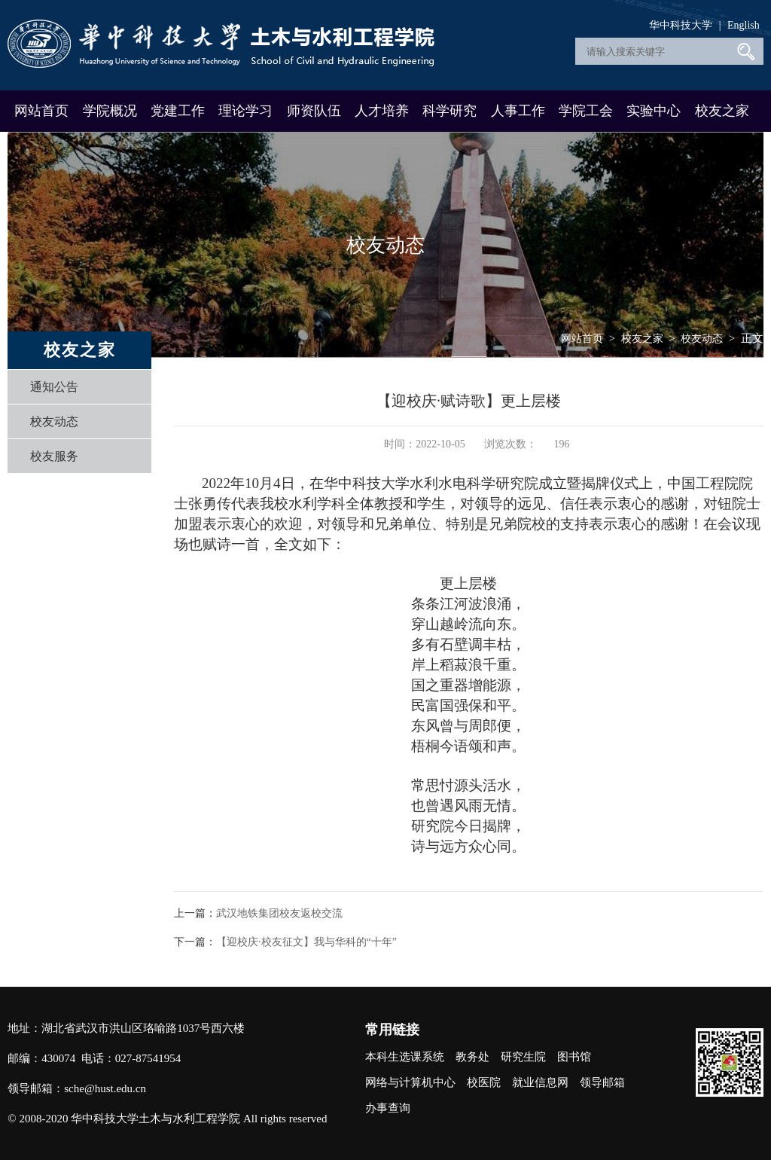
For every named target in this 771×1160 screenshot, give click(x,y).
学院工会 (586, 110)
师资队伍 (314, 110)
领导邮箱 (602, 1082)
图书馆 (574, 1057)
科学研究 (449, 110)
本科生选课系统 (404, 1057)
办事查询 (387, 1108)
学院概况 (110, 110)
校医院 (484, 1082)
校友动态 (54, 421)
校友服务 (54, 456)
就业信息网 (540, 1082)
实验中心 (653, 110)
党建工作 (178, 110)
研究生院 (523, 1057)
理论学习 (245, 110)
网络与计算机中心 (410, 1082)
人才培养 (382, 110)
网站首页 (41, 110)
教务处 (472, 1057)
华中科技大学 (680, 25)
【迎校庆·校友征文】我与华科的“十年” (306, 942)
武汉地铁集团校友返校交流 (279, 913)
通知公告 (54, 386)
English (743, 25)
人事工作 (518, 110)
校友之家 (722, 110)
